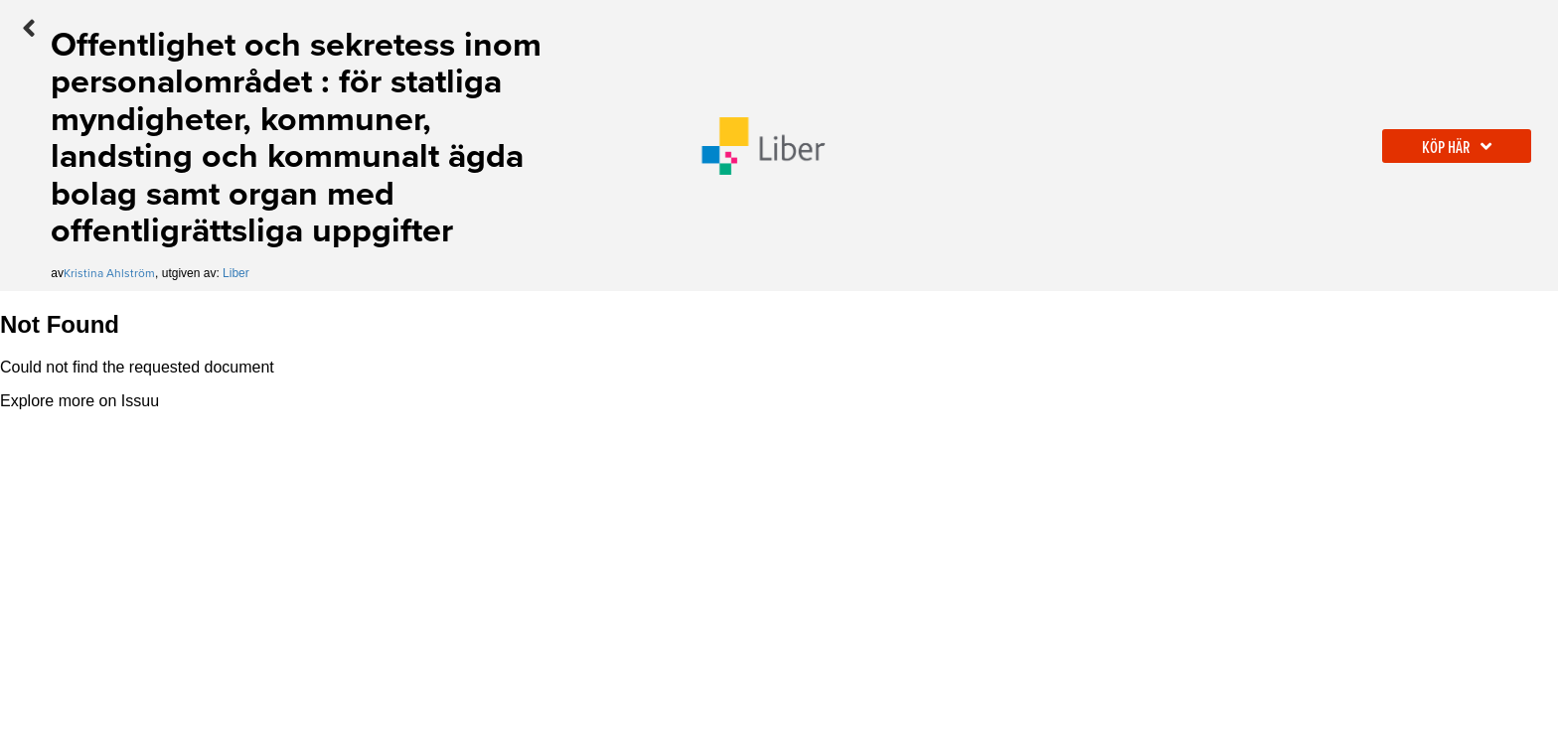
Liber (236, 273)
